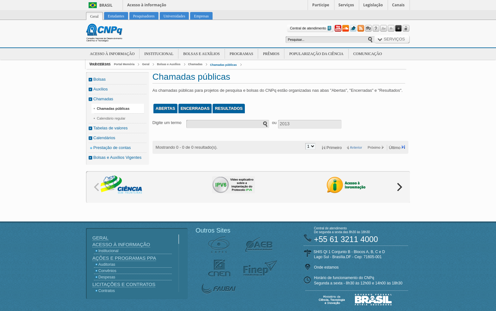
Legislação (373, 5)
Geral (145, 64)
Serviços (346, 5)
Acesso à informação (146, 5)
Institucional (158, 54)
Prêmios (271, 54)
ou (274, 122)
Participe (320, 5)
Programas (241, 54)
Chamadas (195, 64)
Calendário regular (111, 118)
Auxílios (100, 89)
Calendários (104, 137)
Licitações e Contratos (123, 284)
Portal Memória (124, 64)
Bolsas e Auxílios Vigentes (117, 157)
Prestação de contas (112, 147)
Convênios (107, 271)
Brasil (106, 5)
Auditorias (106, 264)
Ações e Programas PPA (124, 258)
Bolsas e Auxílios (201, 54)
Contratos (106, 291)
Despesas (106, 277)
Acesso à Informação (112, 54)
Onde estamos (326, 267)
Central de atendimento (311, 28)
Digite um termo (167, 122)
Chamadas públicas (223, 64)
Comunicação (367, 54)
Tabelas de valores (110, 128)
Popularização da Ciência (316, 54)
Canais (398, 5)
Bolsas (99, 79)
